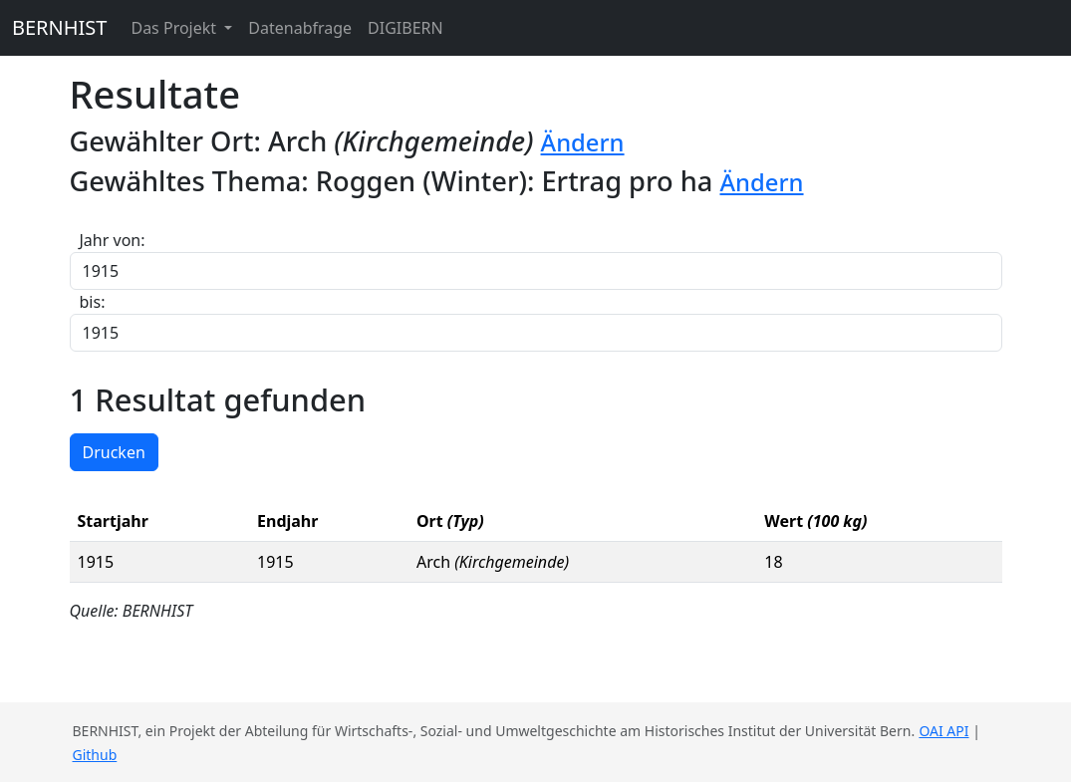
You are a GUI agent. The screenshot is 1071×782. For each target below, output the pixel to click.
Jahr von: (112, 240)
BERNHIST (59, 27)
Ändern (583, 142)
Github (95, 754)
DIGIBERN (405, 28)
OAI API (943, 730)
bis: (93, 302)
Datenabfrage (300, 28)
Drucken (114, 452)
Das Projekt (175, 28)
